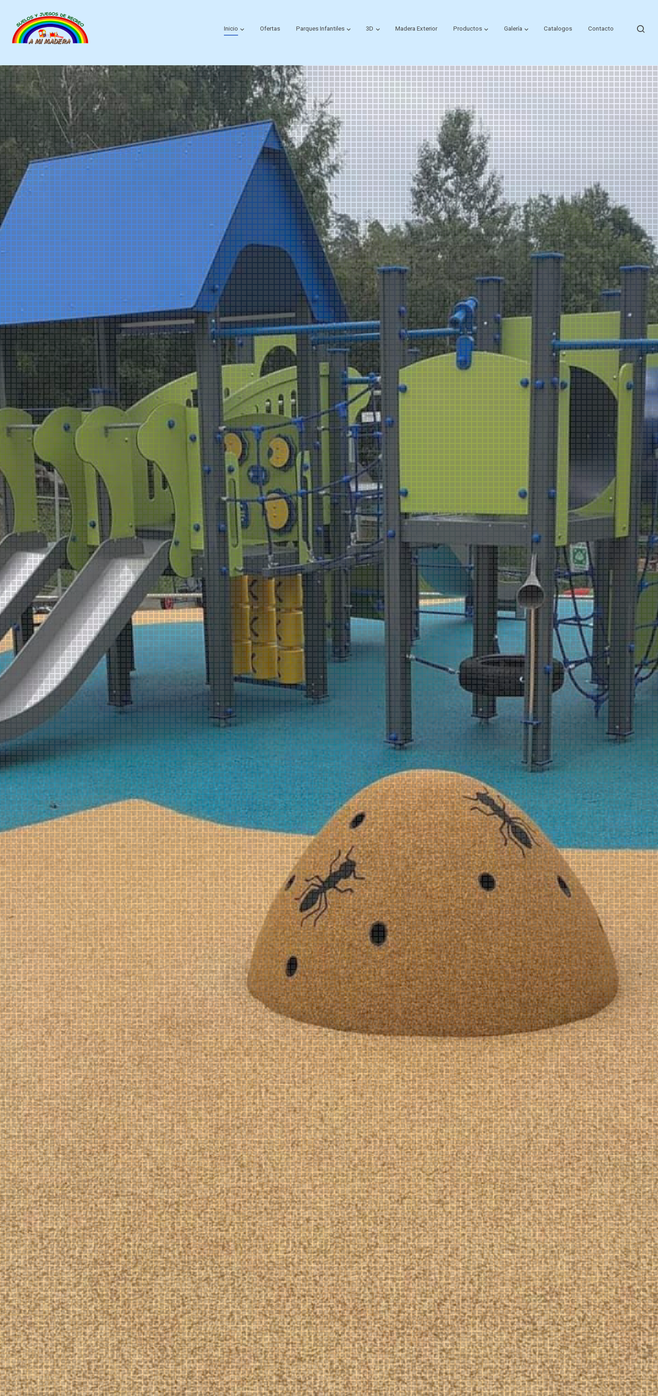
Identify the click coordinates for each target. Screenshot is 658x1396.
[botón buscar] (640, 28)
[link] (51, 28)
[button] (234, 28)
